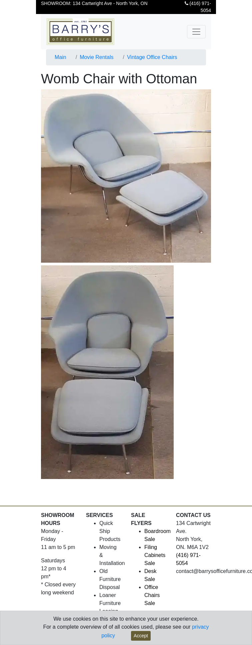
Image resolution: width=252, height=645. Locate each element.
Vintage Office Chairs (152, 57)
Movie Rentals (96, 57)
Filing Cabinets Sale (154, 555)
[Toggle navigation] (196, 31)
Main (60, 57)
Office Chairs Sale (152, 595)
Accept (141, 635)
